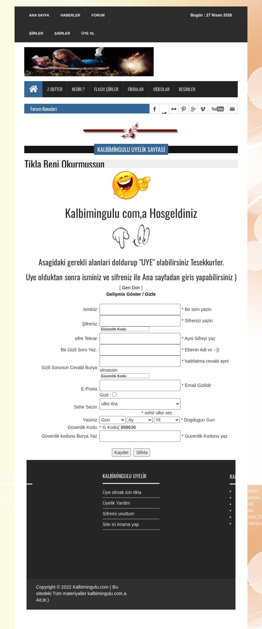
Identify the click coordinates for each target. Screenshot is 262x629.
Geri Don (131, 287)
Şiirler (36, 33)
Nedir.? (78, 89)
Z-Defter (54, 89)
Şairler (62, 33)
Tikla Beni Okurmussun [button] (64, 164)
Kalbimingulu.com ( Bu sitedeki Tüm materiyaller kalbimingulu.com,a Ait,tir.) (81, 593)
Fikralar (136, 89)
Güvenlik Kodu (113, 329)
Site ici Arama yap (121, 521)
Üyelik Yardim (116, 499)
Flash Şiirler (106, 89)
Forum (98, 15)
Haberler (70, 15)
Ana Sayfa (39, 15)
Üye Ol (87, 33)
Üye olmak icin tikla (122, 489)
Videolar (161, 89)
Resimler (187, 89)
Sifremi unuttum (118, 510)
